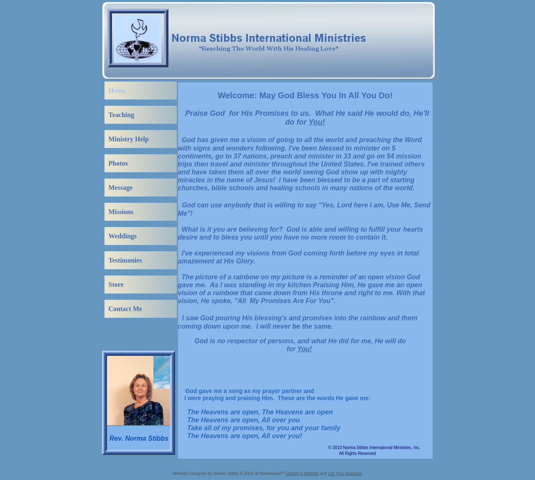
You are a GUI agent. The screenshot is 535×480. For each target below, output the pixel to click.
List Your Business (345, 473)
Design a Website (302, 473)
